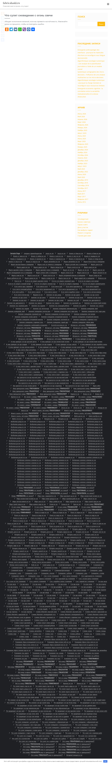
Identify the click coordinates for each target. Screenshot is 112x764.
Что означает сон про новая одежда (28, 697)
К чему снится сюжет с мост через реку (85, 366)
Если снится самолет (34, 292)
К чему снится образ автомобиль (26, 350)
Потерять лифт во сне (14, 545)
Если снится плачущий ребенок (22, 289)
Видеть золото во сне (73, 267)
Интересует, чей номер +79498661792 (28, 333)
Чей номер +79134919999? (24, 661)
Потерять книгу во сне (74, 534)
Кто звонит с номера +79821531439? (18, 408)
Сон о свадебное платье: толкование (61, 581)
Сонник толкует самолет (32, 628)
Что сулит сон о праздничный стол (63, 736)
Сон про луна (39, 598)
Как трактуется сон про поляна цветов (25, 386)
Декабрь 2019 (83, 180)
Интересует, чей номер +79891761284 (85, 336)
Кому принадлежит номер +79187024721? (56, 388)
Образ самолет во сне (90, 498)
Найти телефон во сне (34, 419)
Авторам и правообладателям (33, 253)
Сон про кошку (51, 595)
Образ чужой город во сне (93, 501)
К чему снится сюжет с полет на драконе (83, 369)
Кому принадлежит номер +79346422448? (87, 388)
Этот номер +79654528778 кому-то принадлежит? (74, 747)
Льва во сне (24, 410)
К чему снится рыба (13, 361)
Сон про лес (102, 595)
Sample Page (15, 253)
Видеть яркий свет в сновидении (84, 278)
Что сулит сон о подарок (24, 736)
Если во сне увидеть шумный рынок (94, 284)
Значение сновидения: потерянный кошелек (54, 317)
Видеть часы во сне (64, 278)
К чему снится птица (63, 358)
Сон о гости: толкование (51, 576)
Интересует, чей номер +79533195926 (56, 333)
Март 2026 (82, 122)
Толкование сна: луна (73, 653)
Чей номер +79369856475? (24, 664)
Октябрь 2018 (83, 183)
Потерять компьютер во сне (72, 537)
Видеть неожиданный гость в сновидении (19, 272)
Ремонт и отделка (84, 233)
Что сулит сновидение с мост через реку (28, 725)
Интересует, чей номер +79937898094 (30, 339)
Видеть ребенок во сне (14, 278)
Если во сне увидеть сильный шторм (19, 284)
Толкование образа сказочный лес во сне (28, 647)
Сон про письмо (100, 600)
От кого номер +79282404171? (44, 507)
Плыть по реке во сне (93, 521)
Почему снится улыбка (62, 562)
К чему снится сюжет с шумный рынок (31, 374)
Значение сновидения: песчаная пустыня (57, 314)
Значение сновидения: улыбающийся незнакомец (32, 325)
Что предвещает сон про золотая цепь (39, 711)
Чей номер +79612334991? (67, 664)
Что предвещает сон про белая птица (65, 702)
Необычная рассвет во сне (56, 438)
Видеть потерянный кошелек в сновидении (72, 275)
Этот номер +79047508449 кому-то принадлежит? (78, 741)
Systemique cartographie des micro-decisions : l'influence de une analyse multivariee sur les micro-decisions (91, 74)
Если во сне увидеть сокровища (69, 284)
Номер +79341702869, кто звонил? (30, 490)
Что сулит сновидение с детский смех (26, 722)
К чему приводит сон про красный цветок (24, 341)
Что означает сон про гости (46, 694)
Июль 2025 (82, 136)
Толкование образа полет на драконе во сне (84, 645)
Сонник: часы (37, 636)
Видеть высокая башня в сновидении (22, 264)
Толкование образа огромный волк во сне (55, 645)
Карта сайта (96, 386)
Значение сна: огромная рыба (19, 306)
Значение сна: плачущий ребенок (59, 306)
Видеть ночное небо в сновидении (46, 272)
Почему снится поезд (37, 559)
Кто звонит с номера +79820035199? (84, 405)
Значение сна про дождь (53, 295)
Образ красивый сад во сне (68, 496)
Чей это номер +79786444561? (68, 680)
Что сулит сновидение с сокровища (84, 730)
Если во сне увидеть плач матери (88, 281)
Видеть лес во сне (68, 270)
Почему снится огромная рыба (92, 556)
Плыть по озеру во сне (21, 515)
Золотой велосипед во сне (59, 325)
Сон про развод (41, 603)
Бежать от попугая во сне (76, 259)
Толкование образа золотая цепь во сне (56, 639)
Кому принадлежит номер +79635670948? (56, 391)
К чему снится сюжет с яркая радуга (58, 374)
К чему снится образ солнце (96, 355)
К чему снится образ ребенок (37, 355)
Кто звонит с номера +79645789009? (84, 402)
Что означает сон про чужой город (39, 702)
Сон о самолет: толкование (37, 581)
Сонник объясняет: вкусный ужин (46, 612)
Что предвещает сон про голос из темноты (93, 702)
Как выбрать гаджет (85, 230)
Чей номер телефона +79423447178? (56, 669)
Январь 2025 (82, 147)
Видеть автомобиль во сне (52, 261)
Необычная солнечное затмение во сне (62, 457)
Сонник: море (12, 634)
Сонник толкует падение (22, 625)
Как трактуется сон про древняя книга (84, 380)
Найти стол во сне (17, 419)
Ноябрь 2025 (82, 130)
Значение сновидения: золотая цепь (39, 311)
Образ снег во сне (39, 501)
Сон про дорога (101, 587)
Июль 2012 (82, 202)
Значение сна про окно (94, 297)
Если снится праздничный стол (45, 289)
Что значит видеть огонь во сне (45, 692)
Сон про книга (69, 592)
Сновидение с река (81, 573)
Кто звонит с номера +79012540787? (36, 397)
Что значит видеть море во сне (91, 689)
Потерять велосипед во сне (60, 529)
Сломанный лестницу (50, 567)
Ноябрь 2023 (82, 163)
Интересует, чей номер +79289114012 (56, 330)
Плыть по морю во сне (42, 512)
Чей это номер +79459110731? (45, 680)
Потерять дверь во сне (79, 529)
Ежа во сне (18, 281)
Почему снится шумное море (18, 565)
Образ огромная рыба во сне (71, 498)
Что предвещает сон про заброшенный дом (56, 708)
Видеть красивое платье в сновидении (20, 270)
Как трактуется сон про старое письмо (77, 386)
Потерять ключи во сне (38, 534)
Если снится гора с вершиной (23, 286)
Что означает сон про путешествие (18, 700)
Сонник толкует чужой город (97, 628)
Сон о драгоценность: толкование (91, 576)
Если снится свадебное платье (70, 292)
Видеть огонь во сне (67, 272)
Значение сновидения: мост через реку (66, 311)
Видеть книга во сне (90, 267)
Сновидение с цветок (17, 576)
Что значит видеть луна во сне (68, 689)
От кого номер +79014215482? (94, 504)
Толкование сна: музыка (91, 653)
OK (105, 761)
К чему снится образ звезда (68, 350)
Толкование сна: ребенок (91, 656)
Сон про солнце (69, 609)
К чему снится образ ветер (48, 350)
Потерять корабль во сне (77, 540)
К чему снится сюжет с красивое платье (28, 366)
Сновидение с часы (34, 576)
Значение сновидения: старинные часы (85, 319)
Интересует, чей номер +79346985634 (84, 330)
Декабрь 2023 (83, 161)
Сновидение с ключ (15, 573)
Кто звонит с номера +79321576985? (29, 399)
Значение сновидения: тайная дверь (83, 322)
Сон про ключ (57, 592)
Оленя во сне (53, 504)
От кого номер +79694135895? (44, 510)
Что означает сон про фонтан (16, 702)
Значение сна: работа (79, 306)
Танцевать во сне (74, 636)
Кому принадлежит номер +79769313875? (87, 391)
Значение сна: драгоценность (92, 300)
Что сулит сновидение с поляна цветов (30, 730)
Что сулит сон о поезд (42, 736)
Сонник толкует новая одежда (45, 623)
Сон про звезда (31, 592)
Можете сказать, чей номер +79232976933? (78, 410)
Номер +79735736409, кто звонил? (30, 493)
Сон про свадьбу (102, 606)
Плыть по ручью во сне (20, 526)
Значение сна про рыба (37, 300)
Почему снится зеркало (94, 554)
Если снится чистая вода (21, 295)
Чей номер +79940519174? (16, 667)
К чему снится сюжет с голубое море (44, 363)
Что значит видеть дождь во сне (22, 689)
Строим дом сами (84, 236)
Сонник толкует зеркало (77, 620)
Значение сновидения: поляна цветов (26, 317)
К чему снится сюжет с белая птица (19, 363)
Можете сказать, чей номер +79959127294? (25, 416)
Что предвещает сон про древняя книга (84, 705)
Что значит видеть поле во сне (92, 692)
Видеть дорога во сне (23, 267)
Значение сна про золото (91, 295)
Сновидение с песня (31, 573)
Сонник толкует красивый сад (23, 623)
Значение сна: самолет (97, 306)
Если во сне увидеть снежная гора (45, 284)
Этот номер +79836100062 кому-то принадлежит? (74, 752)
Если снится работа (18, 292)
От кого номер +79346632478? (68, 507)
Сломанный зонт (98, 565)
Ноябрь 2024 (82, 152)
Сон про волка (49, 584)
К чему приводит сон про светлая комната (21, 347)
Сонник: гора (75, 631)
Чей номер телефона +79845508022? (19, 675)
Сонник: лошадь (101, 631)
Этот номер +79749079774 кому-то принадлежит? (38, 752)
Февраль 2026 (83, 125)
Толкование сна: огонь (39, 656)
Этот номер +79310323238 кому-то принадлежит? (39, 744)
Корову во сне (75, 394)
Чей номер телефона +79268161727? (94, 667)
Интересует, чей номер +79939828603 (59, 339)
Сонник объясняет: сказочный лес (44, 617)
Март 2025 (82, 141)
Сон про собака (56, 609)
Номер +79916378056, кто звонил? (83, 493)
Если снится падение (92, 286)
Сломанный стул (46, 570)
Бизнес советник (84, 222)
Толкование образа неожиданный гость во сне (86, 639)
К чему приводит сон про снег (47, 347)
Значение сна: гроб (73, 300)
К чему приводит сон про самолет (66, 344)
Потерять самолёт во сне (74, 548)
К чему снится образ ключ (89, 350)
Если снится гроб (56, 286)
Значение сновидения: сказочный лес (58, 319)
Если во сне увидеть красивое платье (36, 281)
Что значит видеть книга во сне (45, 689)
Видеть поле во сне (33, 275)
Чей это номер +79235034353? (92, 678)
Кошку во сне (87, 394)
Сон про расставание (82, 603)
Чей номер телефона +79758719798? (83, 672)
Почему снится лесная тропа (43, 556)
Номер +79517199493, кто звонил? (83, 490)
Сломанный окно (66, 567)
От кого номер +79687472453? (21, 510)
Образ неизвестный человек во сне (91, 496)
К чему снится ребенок (81, 358)
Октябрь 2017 (83, 188)
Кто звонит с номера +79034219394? (90, 397)
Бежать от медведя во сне (92, 256)
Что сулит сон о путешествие (87, 736)
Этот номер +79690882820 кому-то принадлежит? (38, 749)
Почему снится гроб (76, 554)
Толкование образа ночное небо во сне (59, 642)
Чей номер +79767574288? (88, 664)
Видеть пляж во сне (18, 275)
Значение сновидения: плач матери (84, 314)
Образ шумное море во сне (37, 504)
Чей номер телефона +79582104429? (29, 672)
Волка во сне (102, 278)
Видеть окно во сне (83, 272)
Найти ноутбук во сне (95, 416)
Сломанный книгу (17, 567)
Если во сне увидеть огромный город (63, 281)
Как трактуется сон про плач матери (84, 383)
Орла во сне (77, 504)
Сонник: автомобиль (35, 631)
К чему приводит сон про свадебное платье (93, 344)
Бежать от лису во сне (73, 256)
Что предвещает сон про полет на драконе (56, 716)
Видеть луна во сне (99, 270)
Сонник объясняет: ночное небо (97, 614)
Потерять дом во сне (96, 529)
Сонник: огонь (24, 634)
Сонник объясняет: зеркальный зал (96, 612)
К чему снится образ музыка (36, 352)
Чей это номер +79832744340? (25, 683)
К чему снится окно (15, 358)
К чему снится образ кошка (15, 352)
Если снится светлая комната (92, 292)
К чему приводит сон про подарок (16, 344)
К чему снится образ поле (78, 352)
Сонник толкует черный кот (76, 628)
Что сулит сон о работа (41, 738)
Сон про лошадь (12, 598)
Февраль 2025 (83, 144)
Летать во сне (65, 408)
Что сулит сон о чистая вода (27, 741)
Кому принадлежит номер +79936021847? (53, 394)
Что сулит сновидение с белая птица (56, 719)
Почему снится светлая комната (18, 562)
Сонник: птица (61, 634)
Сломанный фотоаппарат (62, 570)
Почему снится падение (19, 559)
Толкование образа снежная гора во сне (18, 650)
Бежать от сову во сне (15, 261)
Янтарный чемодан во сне (74, 755)
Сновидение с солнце (97, 573)
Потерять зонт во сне (82, 532)
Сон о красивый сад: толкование (65, 578)
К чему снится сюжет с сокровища (29, 372)
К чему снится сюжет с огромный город (55, 369)
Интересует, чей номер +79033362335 (28, 328)
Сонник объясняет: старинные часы (70, 617)
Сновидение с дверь (96, 570)
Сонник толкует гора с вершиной (95, 617)
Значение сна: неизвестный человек (95, 303)
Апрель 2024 (82, 158)
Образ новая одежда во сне (50, 498)
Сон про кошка (38, 595)
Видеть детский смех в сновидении (76, 264)
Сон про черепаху (83, 609)
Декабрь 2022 (83, 172)
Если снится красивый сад (74, 286)
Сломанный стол (32, 570)
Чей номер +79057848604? (90, 658)
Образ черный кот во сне (73, 501)
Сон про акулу (102, 581)
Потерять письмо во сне (19, 548)
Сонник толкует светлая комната (54, 628)
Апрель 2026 (82, 119)
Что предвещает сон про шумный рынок (28, 719)
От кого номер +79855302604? (68, 510)
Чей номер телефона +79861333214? (46, 675)
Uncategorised (83, 219)
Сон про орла (63, 600)
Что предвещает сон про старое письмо (85, 716)
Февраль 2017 (83, 199)
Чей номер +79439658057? (46, 664)
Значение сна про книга (38, 297)
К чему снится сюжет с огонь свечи (28, 369)
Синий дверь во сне (49, 565)
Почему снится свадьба (76, 559)
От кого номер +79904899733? (92, 510)
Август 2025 (82, 133)
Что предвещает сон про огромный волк (55, 714)
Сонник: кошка (87, 631)
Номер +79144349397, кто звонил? (30, 488)
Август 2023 (82, 166)
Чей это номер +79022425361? (72, 675)
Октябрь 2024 (83, 155)
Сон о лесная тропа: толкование (88, 578)
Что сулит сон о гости (72, 733)
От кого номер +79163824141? (21, 507)
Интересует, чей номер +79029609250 (83, 325)
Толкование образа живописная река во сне (27, 639)
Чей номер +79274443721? (67, 661)
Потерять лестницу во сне (97, 540)
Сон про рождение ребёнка (47, 606)
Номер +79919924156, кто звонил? (22, 496)
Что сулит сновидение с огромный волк (29, 727)
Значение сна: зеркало (35, 303)
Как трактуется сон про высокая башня (84, 377)
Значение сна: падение (38, 306)
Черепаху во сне (68, 683)
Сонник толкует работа (14, 628)
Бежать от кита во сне (56, 256)
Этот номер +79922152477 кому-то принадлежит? (47, 755)
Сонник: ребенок (75, 634)
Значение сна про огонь (76, 297)
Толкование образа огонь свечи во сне (86, 642)
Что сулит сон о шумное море (49, 741)
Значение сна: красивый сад (71, 303)
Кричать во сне (15, 397)
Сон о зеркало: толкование (23, 578)
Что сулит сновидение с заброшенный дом (55, 722)
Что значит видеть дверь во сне (67, 686)
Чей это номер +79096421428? (21, 678)
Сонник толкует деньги (59, 620)
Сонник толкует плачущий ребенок (44, 625)
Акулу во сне (49, 253)
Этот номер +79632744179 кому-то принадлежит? (38, 747)
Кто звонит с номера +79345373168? (56, 399)
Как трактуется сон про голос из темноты (29, 380)
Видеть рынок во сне (31, 278)
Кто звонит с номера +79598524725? (56, 402)
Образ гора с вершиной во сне (47, 496)
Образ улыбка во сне (55, 501)
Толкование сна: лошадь (56, 653)
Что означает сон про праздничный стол (83, 697)
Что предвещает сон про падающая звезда (84, 714)
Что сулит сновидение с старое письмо (23, 733)
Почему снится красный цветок (21, 556)
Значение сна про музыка (57, 297)
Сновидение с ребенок (65, 573)
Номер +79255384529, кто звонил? (56, 488)
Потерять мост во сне (65, 545)
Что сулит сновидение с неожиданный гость (57, 725)
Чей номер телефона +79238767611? (67, 667)
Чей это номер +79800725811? (91, 680)
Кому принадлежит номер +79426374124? (26, 391)
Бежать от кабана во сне (38, 256)
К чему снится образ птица (98, 352)
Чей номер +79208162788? (46, 661)
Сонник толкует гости (41, 620)
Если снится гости (42, 286)
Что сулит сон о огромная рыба (92, 733)
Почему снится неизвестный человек (67, 556)
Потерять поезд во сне (56, 548)
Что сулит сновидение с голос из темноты (84, 719)
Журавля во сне (38, 295)
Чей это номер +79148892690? (45, 678)
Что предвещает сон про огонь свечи (27, 714)
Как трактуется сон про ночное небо (29, 383)
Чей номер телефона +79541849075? (83, 669)
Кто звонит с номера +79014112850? (63, 397)
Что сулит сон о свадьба (77, 738)
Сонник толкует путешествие (68, 625)
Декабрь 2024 (83, 150)
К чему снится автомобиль (96, 347)
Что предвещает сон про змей (15, 711)
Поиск (81, 17)
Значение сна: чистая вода (41, 308)
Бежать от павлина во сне (38, 259)
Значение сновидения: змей (89, 308)
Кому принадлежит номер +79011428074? (26, 388)
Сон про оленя (12, 600)
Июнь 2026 (82, 114)
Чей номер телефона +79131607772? (40, 667)
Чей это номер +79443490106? (22, 680)
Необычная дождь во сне (93, 419)
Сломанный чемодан (80, 570)
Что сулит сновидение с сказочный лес (58, 730)
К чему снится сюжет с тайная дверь (83, 372)
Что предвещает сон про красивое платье (67, 711)
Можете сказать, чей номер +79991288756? (56, 416)
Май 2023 (81, 169)
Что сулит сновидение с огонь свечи (86, 725)
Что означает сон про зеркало (88, 694)
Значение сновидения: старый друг (57, 322)
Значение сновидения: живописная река (65, 308)
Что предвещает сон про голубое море (29, 705)
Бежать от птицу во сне (95, 259)
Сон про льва (51, 598)
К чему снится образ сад (57, 355)
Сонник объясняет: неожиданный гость (44, 614)
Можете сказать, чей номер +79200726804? (46, 410)
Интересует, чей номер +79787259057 (56, 336)
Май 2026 (81, 116)
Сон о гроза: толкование (70, 576)
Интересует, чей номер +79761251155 (28, 336)
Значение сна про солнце (55, 300)
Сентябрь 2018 (83, 185)
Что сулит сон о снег (94, 738)
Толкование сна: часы (53, 658)
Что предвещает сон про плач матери (27, 716)
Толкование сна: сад (37, 658)
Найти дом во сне (79, 416)
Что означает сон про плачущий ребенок (55, 697)
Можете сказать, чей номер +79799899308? (88, 413)
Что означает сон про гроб (67, 694)
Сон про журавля (72, 590)
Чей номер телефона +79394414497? (29, 669)
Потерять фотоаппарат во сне (21, 554)
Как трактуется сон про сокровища (51, 386)
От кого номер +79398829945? (91, 507)
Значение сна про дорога (72, 295)
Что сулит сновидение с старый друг (50, 733)
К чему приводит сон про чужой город (72, 347)
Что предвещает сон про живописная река (26, 708)
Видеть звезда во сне (57, 267)
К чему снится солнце (64, 361)
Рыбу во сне (35, 565)
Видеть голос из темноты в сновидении (50, 264)
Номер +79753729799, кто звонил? (56, 493)
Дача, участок (83, 227)
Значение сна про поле (20, 300)
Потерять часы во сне (40, 554)
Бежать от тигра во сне (33, 261)
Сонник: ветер (50, 631)
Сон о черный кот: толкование (85, 581)
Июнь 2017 (82, 191)
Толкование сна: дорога (21, 653)
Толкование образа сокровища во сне (45, 650)
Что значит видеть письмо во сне (69, 692)
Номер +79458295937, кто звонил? (57, 490)
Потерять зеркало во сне (64, 532)
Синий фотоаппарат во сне (66, 565)
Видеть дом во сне (96, 264)
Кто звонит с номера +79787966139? (29, 405)
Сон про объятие (88, 598)
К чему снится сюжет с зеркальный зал (72, 363)
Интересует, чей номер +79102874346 (57, 328)
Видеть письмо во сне (99, 272)
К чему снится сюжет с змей (97, 363)
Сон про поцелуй (13, 603)
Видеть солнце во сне (48, 278)
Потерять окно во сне (99, 545)
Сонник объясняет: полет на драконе (19, 617)
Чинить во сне (81, 683)
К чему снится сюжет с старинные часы (56, 372)
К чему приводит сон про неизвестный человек (54, 341)
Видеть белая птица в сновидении (94, 261)
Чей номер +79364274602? (88, 661)
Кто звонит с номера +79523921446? (29, 402)
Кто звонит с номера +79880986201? (45, 408)
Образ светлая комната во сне (21, 501)
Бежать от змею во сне (20, 256)
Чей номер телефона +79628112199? (56, 672)
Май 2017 (81, 194)
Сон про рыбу (64, 606)
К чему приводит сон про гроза (85, 339)
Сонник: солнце (100, 634)
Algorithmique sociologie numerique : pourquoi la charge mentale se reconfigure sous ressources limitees (91, 83)
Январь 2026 (82, 128)
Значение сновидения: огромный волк (29, 314)
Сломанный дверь (84, 565)
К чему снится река (98, 358)
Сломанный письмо (96, 567)
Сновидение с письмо (47, 573)
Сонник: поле (37, 634)
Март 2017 (82, 196)
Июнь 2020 (82, 174)
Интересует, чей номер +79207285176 (28, 330)
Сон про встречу (101, 584)
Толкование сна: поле (56, 656)
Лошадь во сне (102, 408)
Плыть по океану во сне (55, 518)
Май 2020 (81, 177)
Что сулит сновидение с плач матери (85, 727)
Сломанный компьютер (33, 567)
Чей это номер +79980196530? (49, 683)
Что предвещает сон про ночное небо (95, 711)
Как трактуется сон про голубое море (57, 380)
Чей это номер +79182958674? (68, 678)
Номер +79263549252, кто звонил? (83, 488)
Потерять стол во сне (76, 551)
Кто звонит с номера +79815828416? (56, 405)
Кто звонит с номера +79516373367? (84, 399)
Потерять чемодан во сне (58, 554)
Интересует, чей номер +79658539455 (84, 333)
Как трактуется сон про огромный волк (57, 383)
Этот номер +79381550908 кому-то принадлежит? (75, 744)
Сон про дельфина (41, 587)
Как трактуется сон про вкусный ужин (29, 377)
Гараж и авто (83, 225)
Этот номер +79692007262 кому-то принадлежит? (75, 749)
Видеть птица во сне (95, 275)
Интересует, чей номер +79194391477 (85, 328)
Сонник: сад (88, 634)
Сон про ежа (24, 590)
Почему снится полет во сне (56, 559)
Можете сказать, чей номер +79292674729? (56, 413)
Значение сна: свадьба (22, 308)
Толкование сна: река (20, 658)
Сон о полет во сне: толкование (16, 581)
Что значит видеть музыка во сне (22, 692)
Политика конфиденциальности (38, 529)
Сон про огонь (101, 598)
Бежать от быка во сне (76, 253)
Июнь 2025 (82, 139)
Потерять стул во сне (93, 551)
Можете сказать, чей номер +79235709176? (25, 413)
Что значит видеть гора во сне (22, 686)
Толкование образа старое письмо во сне (73, 650)
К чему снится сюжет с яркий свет (83, 374)
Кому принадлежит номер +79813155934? (23, 394)
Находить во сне (49, 419)
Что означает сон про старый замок (69, 700)
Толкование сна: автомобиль (98, 650)
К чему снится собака (30, 361)
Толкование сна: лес (38, 653)
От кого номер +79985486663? (21, 512)
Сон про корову (83, 592)
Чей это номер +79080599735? (96, 675)
